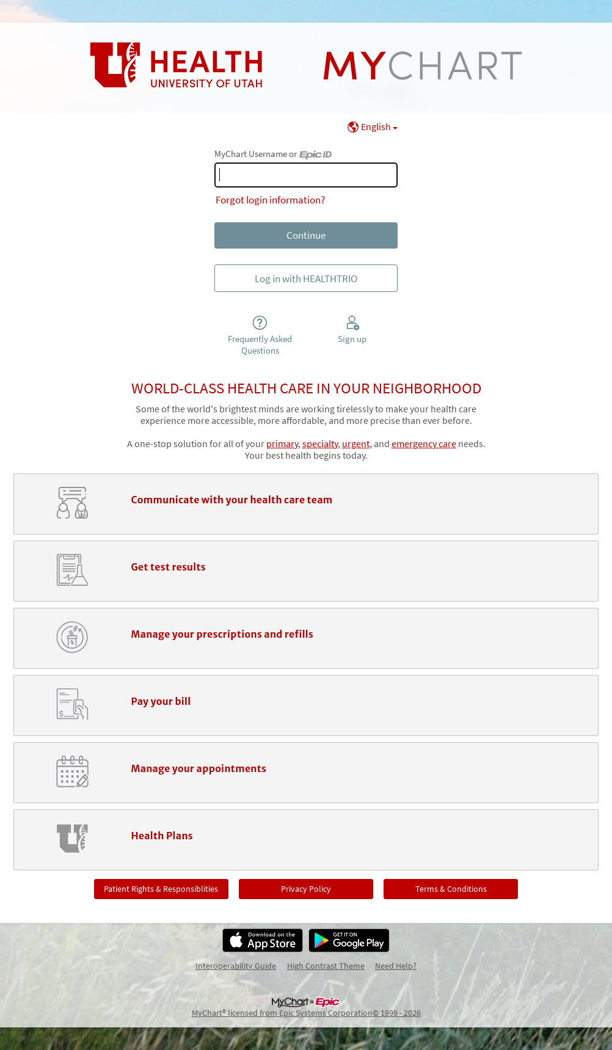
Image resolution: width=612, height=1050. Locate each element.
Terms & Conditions (451, 888)
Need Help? (396, 965)
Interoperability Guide (235, 965)
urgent (356, 444)
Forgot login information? (270, 199)
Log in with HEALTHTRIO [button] (306, 278)
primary (282, 444)
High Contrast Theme (326, 965)
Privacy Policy (306, 888)
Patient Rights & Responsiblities (161, 888)
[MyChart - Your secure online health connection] (306, 65)
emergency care (424, 444)
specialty (320, 444)
